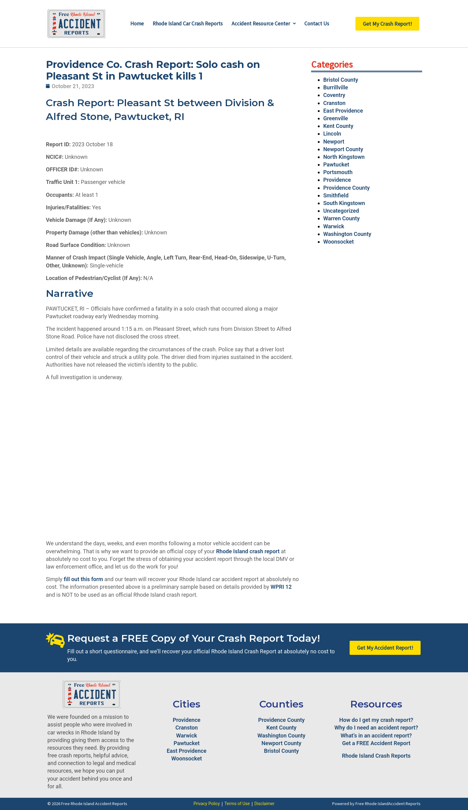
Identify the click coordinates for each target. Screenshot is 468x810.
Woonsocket (338, 241)
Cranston (334, 103)
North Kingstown (344, 157)
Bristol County (340, 80)
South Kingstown (344, 203)
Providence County (346, 188)
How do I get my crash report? (376, 720)
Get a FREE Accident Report (376, 743)
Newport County (343, 149)
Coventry (334, 95)
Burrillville (335, 87)
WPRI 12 (281, 587)
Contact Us (319, 23)
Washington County (347, 234)
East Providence (343, 110)
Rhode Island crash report (248, 551)
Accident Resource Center (264, 23)
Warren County (341, 218)
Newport (333, 141)
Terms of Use (237, 803)
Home (135, 23)
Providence (337, 180)
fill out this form (83, 579)
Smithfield (336, 195)
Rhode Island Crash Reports (376, 755)
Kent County (338, 126)
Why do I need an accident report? (376, 727)
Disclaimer (264, 803)
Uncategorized (341, 210)
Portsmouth (338, 172)
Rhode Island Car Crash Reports (187, 23)
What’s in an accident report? (376, 735)
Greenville (335, 118)
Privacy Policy (206, 803)
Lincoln (332, 133)
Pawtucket (336, 164)
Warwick (333, 226)
